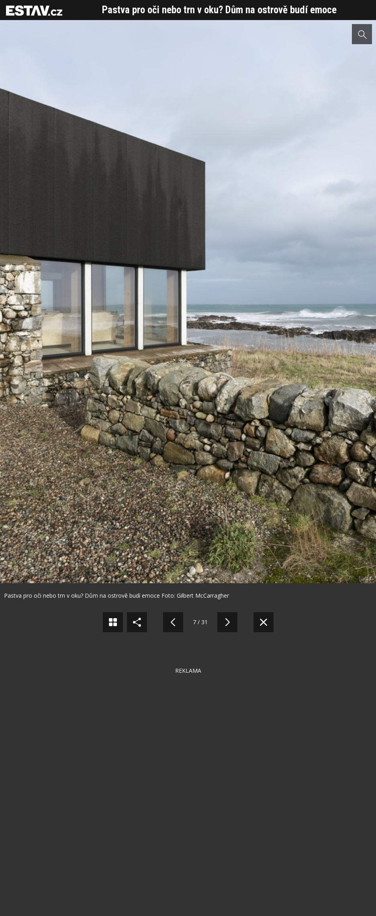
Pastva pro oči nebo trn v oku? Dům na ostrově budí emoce (219, 10)
